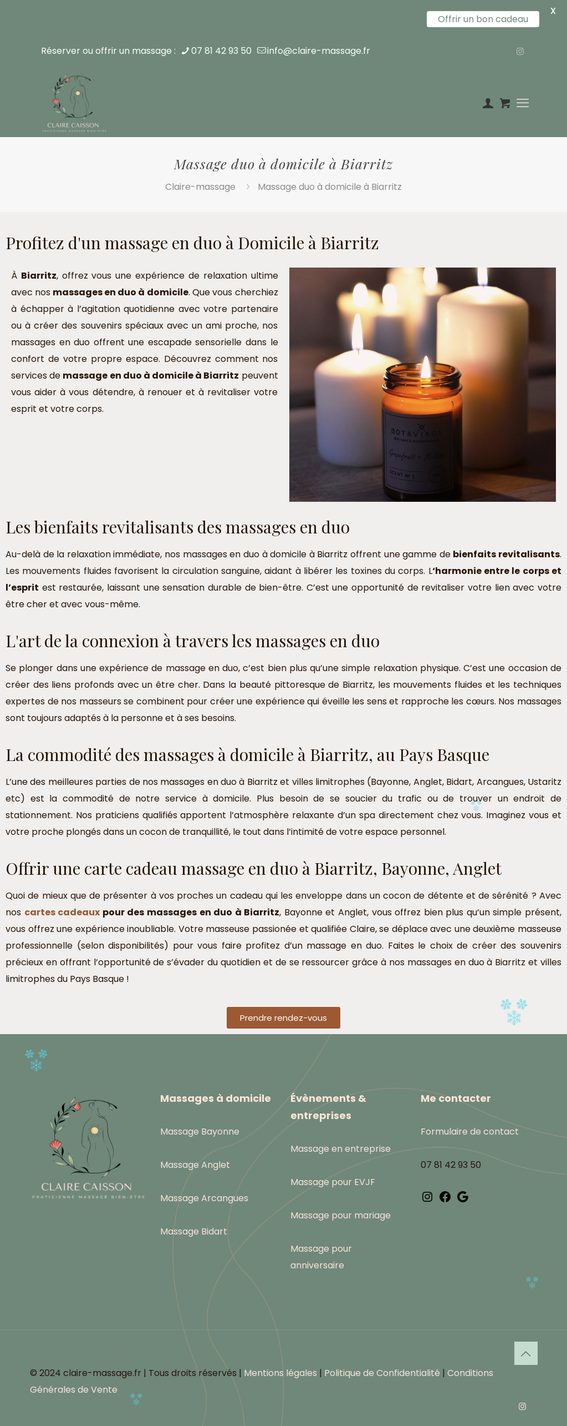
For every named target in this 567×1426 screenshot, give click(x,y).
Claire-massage (200, 186)
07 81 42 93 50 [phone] (221, 50)
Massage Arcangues (204, 1198)
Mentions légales (280, 1373)
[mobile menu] (522, 103)
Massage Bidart (193, 1231)
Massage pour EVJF (332, 1182)
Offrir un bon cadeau (483, 19)
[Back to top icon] (526, 1353)
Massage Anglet (195, 1164)
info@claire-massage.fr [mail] (318, 50)
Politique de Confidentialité (382, 1373)
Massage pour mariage (340, 1215)
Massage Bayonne (199, 1131)
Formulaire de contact (470, 1131)
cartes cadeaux (62, 912)
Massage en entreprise (340, 1148)
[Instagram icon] (520, 51)
